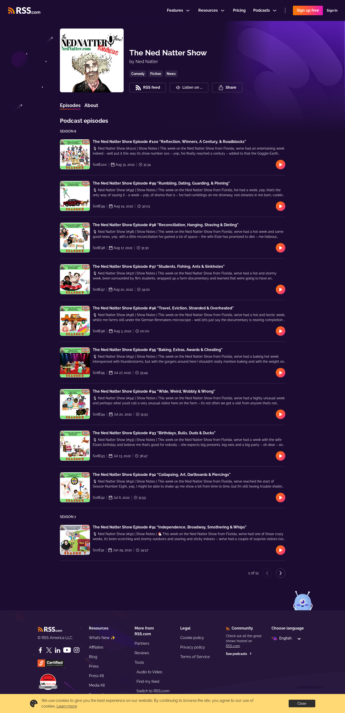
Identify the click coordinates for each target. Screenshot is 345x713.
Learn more (67, 706)
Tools (139, 662)
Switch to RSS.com (153, 691)
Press (94, 666)
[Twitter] (49, 650)
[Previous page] (267, 573)
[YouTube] (67, 650)
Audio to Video (149, 672)
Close (301, 703)
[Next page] (280, 573)
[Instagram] (76, 650)
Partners (142, 643)
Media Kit (97, 685)
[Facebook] (40, 650)
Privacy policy (192, 647)
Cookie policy (192, 637)
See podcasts (239, 654)
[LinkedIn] (57, 650)
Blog (93, 656)
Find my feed (147, 681)
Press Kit (96, 676)
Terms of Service (195, 656)
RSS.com (233, 646)
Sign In (332, 10)
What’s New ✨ (102, 637)
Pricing (239, 10)
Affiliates (96, 647)
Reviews (142, 653)
